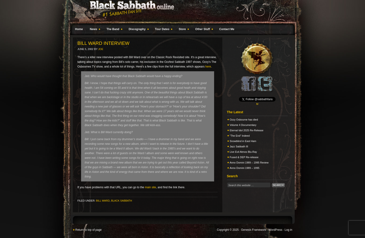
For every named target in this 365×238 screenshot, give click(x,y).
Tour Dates (163, 30)
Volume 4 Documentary (243, 125)
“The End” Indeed (240, 135)
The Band (113, 30)
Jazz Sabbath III (239, 146)
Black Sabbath (121, 200)
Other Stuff (203, 30)
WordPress (275, 229)
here (208, 66)
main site (150, 187)
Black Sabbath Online (180, 11)
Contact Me (226, 29)
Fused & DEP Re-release (244, 157)
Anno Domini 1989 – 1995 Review (249, 162)
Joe (100, 49)
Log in (288, 229)
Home (79, 29)
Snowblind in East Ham (243, 141)
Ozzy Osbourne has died (244, 119)
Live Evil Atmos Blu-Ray (243, 151)
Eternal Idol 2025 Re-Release (246, 130)
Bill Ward (103, 200)
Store (182, 30)
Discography (137, 30)
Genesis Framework (253, 229)
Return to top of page (88, 229)
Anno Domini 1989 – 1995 (244, 168)
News (94, 30)
